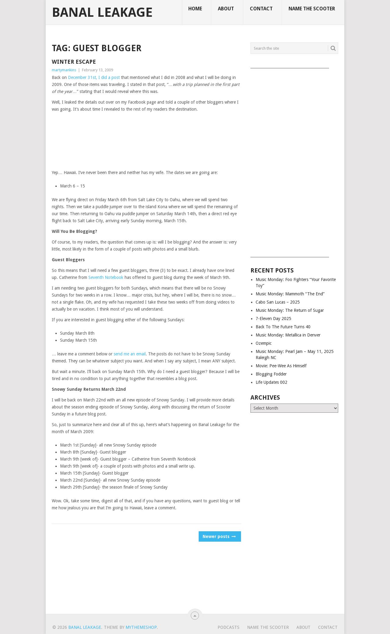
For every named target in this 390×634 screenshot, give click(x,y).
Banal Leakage (102, 12)
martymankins (64, 70)
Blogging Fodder (271, 374)
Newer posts (219, 536)
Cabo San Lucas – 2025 (278, 302)
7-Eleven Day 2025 (273, 318)
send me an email (130, 353)
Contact (261, 9)
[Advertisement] (294, 160)
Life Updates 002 (271, 382)
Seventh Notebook (105, 277)
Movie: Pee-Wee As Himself (281, 365)
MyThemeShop (141, 627)
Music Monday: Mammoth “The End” (290, 293)
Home (195, 9)
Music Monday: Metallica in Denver (288, 335)
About (226, 9)
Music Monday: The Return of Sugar (290, 310)
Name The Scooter (312, 9)
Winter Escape (74, 62)
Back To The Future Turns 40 (283, 326)
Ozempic (263, 343)
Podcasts (228, 627)
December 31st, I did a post (94, 77)
